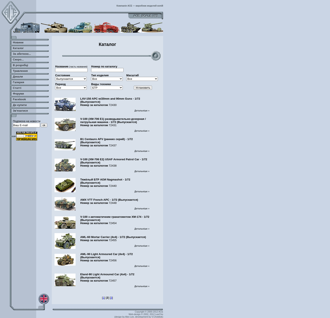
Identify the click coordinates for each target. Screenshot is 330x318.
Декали (18, 76)
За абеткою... (22, 53)
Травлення (20, 70)
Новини (18, 42)
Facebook (19, 99)
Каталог (18, 48)
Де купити (20, 105)
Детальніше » (141, 110)
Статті (17, 88)
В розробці (20, 65)
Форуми (18, 93)
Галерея (18, 82)
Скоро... (18, 59)
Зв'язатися (20, 110)
